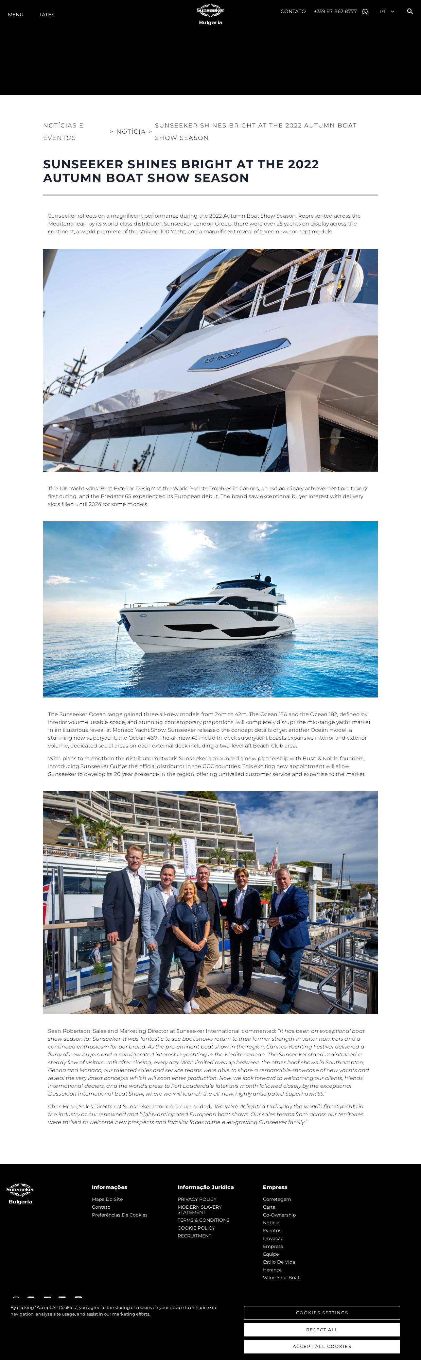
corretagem (277, 1199)
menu (16, 14)
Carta (269, 1207)
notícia (271, 1223)
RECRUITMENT (194, 1236)
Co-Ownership (279, 1215)
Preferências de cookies (120, 1215)
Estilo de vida (279, 1262)
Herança (272, 1270)
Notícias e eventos (63, 132)
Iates (47, 14)
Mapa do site (107, 1199)
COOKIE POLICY (196, 1228)
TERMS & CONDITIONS (204, 1220)
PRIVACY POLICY (197, 1199)
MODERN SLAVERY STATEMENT (200, 1209)
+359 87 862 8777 (335, 11)
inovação (273, 1238)
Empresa (273, 1246)
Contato (293, 11)
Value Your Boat (281, 1278)
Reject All (322, 1329)
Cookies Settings (322, 1312)
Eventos (272, 1231)
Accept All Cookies (322, 1346)
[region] (210, 1329)
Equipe (271, 1254)
